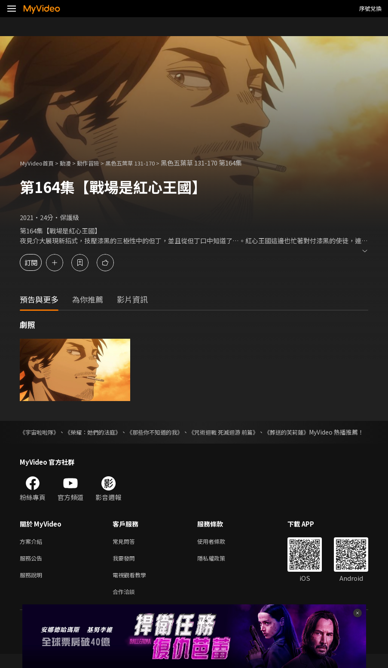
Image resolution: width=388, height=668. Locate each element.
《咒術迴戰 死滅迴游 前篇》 (239, 432)
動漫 (71, 162)
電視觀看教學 (132, 586)
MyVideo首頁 (39, 162)
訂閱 (37, 262)
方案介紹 (33, 550)
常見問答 (125, 550)
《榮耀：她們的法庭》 (98, 432)
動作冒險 (97, 162)
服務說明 (33, 586)
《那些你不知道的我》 (165, 432)
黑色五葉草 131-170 (144, 162)
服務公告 (33, 568)
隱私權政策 (218, 568)
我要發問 (125, 568)
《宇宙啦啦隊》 (41, 432)
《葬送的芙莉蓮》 (307, 432)
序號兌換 (370, 8)
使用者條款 (218, 550)
